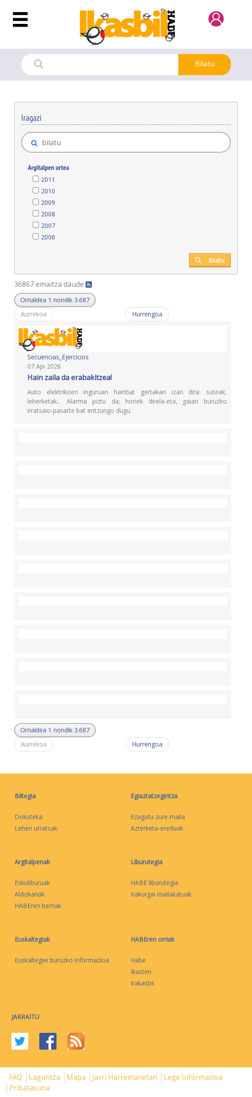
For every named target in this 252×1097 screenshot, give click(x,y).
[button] (55, 300)
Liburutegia (146, 862)
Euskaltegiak (32, 939)
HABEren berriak (38, 905)
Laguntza (45, 1077)
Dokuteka (28, 816)
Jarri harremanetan (125, 1077)
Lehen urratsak (36, 828)
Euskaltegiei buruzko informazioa (62, 960)
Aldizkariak (30, 894)
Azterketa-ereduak (157, 828)
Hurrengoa (147, 314)
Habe (138, 960)
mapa (77, 1077)
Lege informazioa (193, 1077)
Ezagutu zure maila (158, 816)
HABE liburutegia (154, 882)
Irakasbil (142, 983)
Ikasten (141, 971)
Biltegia (25, 796)
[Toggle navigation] (20, 20)
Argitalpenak (32, 862)
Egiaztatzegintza (154, 796)
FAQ (16, 1077)
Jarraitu (25, 1016)
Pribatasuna (29, 1088)
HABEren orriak (152, 939)
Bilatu (204, 64)
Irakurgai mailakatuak (161, 894)
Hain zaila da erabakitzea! (69, 377)
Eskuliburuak (32, 882)
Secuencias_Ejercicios (58, 357)
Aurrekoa (34, 314)
